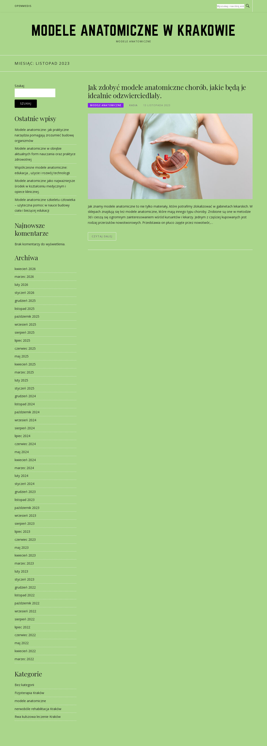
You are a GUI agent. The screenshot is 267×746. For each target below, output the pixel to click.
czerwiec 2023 (25, 539)
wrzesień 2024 (25, 420)
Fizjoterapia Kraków (29, 693)
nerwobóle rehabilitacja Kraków (38, 709)
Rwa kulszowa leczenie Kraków (38, 716)
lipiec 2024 (22, 436)
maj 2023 (22, 547)
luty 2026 (21, 284)
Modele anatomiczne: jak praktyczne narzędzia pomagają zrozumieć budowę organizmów (44, 135)
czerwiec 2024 (25, 444)
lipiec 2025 (22, 340)
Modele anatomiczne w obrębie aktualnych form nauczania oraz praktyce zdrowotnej (45, 154)
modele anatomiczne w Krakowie (133, 30)
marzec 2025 (24, 372)
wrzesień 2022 (25, 611)
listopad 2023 (25, 499)
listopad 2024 (25, 404)
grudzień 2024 (25, 396)
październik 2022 (27, 603)
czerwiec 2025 (25, 348)
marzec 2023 (24, 563)
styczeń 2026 (24, 292)
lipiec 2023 (22, 531)
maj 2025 (22, 356)
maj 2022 (22, 643)
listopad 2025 (25, 308)
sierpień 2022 (25, 619)
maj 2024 (22, 452)
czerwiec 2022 (25, 635)
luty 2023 (21, 571)
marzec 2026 (24, 276)
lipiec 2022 (22, 627)
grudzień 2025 (25, 300)
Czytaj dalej (102, 236)
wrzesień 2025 (25, 324)
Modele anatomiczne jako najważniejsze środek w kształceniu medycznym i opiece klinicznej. (45, 186)
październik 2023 (27, 507)
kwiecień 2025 (25, 364)
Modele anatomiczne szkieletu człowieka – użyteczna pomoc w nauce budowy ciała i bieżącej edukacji (45, 205)
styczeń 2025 (24, 388)
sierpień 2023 (25, 523)
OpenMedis (23, 6)
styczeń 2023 (24, 579)
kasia (133, 105)
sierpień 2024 (25, 428)
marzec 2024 (24, 468)
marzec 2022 (24, 659)
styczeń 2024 (24, 483)
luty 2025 (21, 380)
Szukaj (19, 86)
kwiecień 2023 (25, 555)
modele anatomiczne (105, 105)
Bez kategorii (24, 685)
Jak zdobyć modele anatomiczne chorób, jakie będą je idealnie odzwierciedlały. (167, 91)
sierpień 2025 (25, 332)
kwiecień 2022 (25, 651)
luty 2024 (21, 475)
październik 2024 (27, 412)
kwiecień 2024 (25, 460)
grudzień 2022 (25, 587)
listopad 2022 (25, 595)
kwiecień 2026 (25, 269)
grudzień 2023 (25, 491)
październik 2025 (27, 316)
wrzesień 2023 (25, 515)
